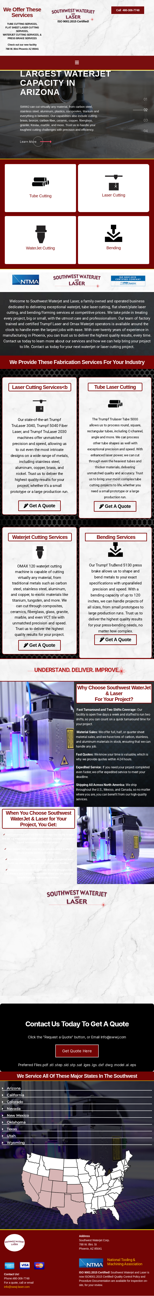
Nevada (13, 1109)
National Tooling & (121, 1260)
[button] (77, 1088)
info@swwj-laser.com (17, 1286)
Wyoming (16, 1142)
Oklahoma (16, 1122)
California (15, 1095)
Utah (11, 1136)
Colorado (15, 1102)
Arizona (14, 1088)
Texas (12, 1129)
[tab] (146, 100)
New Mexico (18, 1115)
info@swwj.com (113, 1037)
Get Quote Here (77, 1051)
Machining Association (124, 1264)
